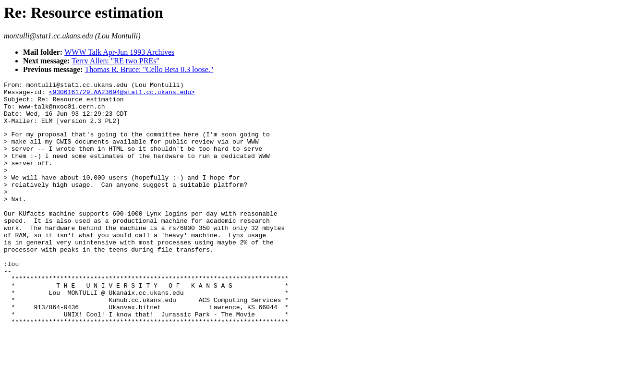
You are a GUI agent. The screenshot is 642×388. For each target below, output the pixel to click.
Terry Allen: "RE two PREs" (115, 61)
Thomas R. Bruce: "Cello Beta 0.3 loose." (149, 69)
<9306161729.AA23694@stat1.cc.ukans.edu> (122, 94)
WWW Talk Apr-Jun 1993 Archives (119, 52)
